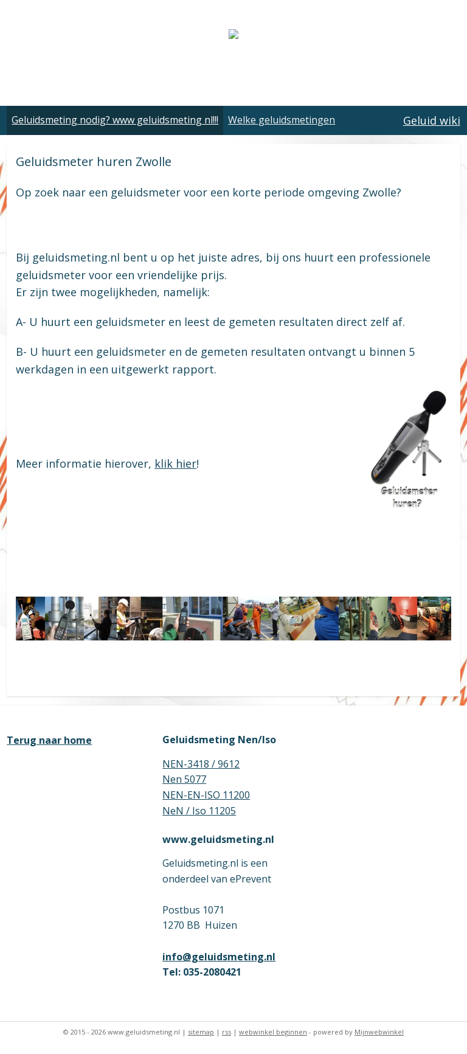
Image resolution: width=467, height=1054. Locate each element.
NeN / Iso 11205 (199, 810)
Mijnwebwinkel (379, 1031)
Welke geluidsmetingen (281, 120)
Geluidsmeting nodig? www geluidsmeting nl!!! (115, 120)
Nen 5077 (184, 779)
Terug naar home (49, 740)
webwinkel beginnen (273, 1031)
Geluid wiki (431, 120)
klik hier (175, 463)
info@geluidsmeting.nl (218, 956)
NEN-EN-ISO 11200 (206, 795)
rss (226, 1031)
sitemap (201, 1031)
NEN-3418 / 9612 (201, 764)
